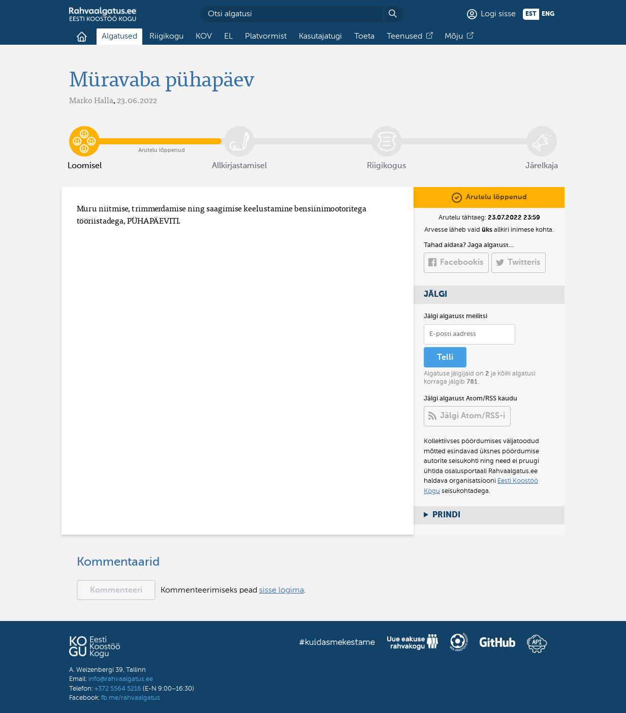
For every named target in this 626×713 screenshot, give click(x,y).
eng (548, 14)
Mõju (454, 37)
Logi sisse (498, 14)
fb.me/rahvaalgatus (130, 698)
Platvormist (266, 37)
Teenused (404, 37)
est (531, 14)
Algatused (119, 37)
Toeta (364, 37)
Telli (445, 358)
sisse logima (281, 590)
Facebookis (461, 263)
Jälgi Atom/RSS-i (472, 416)
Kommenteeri (116, 590)
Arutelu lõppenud (162, 134)
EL (228, 37)
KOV (204, 37)
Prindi (446, 515)
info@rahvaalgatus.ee (120, 679)
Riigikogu (166, 37)
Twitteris (524, 263)
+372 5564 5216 (118, 689)
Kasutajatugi (320, 37)
